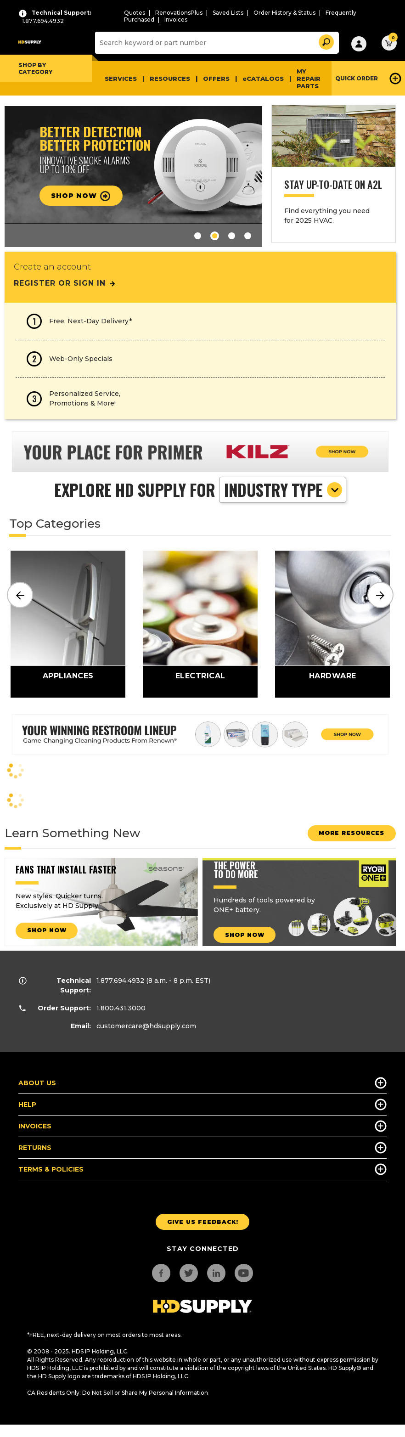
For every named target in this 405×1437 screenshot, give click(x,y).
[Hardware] (332, 624)
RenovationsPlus (178, 12)
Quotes (134, 12)
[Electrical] (200, 624)
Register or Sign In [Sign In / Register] (65, 283)
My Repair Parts (309, 79)
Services (121, 78)
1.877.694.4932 (120, 980)
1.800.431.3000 (121, 1008)
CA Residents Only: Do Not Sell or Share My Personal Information (117, 1392)
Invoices (175, 19)
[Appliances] (68, 624)
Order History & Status (284, 12)
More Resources (348, 832)
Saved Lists (228, 12)
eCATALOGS (263, 78)
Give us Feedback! (202, 1221)
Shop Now (84, 196)
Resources (170, 78)
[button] (326, 41)
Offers (216, 78)
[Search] (216, 43)
